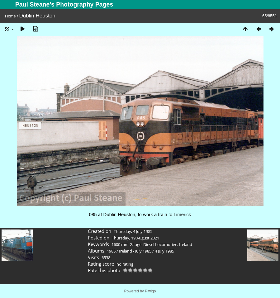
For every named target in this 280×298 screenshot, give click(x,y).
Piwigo (150, 291)
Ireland (185, 244)
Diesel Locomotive (160, 244)
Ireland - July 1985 (135, 251)
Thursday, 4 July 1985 (133, 231)
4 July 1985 (164, 251)
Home (10, 16)
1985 (111, 251)
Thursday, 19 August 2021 (135, 238)
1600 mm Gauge (126, 244)
